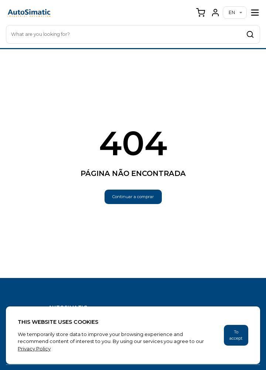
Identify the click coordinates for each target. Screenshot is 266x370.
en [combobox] (232, 12)
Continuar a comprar (133, 196)
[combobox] (133, 34)
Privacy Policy (34, 349)
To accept (235, 335)
